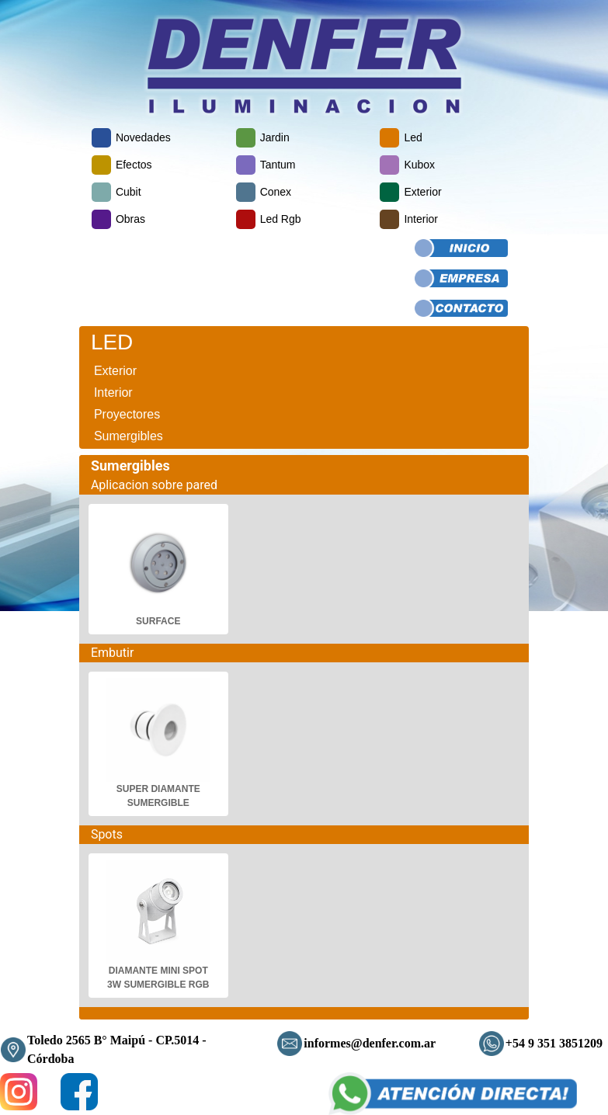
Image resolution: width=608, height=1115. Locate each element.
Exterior (115, 370)
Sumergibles (128, 436)
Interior (113, 392)
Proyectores (127, 414)
